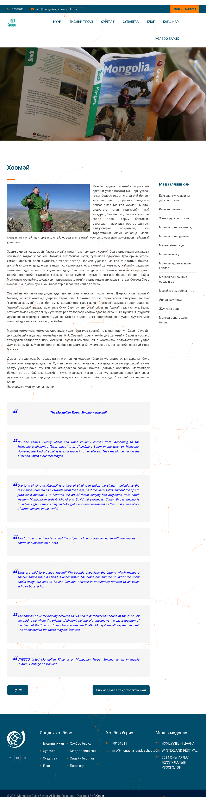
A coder (98, 790)
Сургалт (107, 16)
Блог (151, 16)
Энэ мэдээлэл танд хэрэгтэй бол (121, 685)
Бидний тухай (81, 16)
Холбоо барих (167, 33)
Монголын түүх (170, 249)
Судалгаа (131, 16)
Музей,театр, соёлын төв (176, 285)
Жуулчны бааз (169, 303)
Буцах (17, 684)
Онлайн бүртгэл (184, 3)
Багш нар (171, 16)
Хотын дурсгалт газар (175, 213)
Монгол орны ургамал (174, 231)
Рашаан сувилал (170, 204)
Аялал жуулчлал (170, 294)
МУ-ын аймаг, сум (171, 240)
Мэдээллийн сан (83, 746)
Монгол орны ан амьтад (176, 222)
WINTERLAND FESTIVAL (180, 745)
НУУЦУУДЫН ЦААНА (178, 738)
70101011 (17, 3)
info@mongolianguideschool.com (56, 3)
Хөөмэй (18, 162)
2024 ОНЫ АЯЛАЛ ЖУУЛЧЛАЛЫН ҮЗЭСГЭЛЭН (176, 757)
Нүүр (57, 16)
